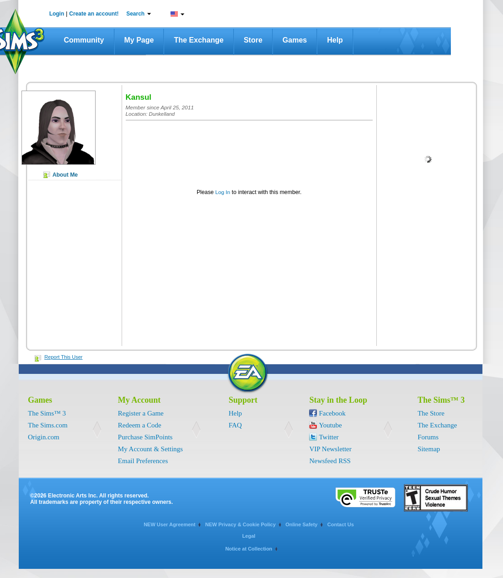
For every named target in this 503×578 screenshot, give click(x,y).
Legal (249, 536)
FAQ (235, 425)
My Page (139, 40)
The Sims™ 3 (47, 413)
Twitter (328, 437)
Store (253, 40)
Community (84, 40)
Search (135, 14)
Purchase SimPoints (145, 437)
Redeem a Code (139, 425)
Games (295, 40)
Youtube (330, 425)
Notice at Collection (249, 548)
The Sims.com (48, 425)
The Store (430, 413)
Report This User (63, 357)
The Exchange (198, 40)
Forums (428, 437)
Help (335, 40)
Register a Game (141, 413)
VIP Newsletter (330, 449)
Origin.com (43, 437)
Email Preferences (143, 461)
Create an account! (93, 14)
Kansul (138, 97)
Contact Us (340, 524)
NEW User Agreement (169, 524)
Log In (222, 192)
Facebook (332, 413)
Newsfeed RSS (329, 461)
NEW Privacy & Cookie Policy (240, 524)
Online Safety (301, 524)
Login (56, 14)
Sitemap (428, 449)
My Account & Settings (150, 449)
